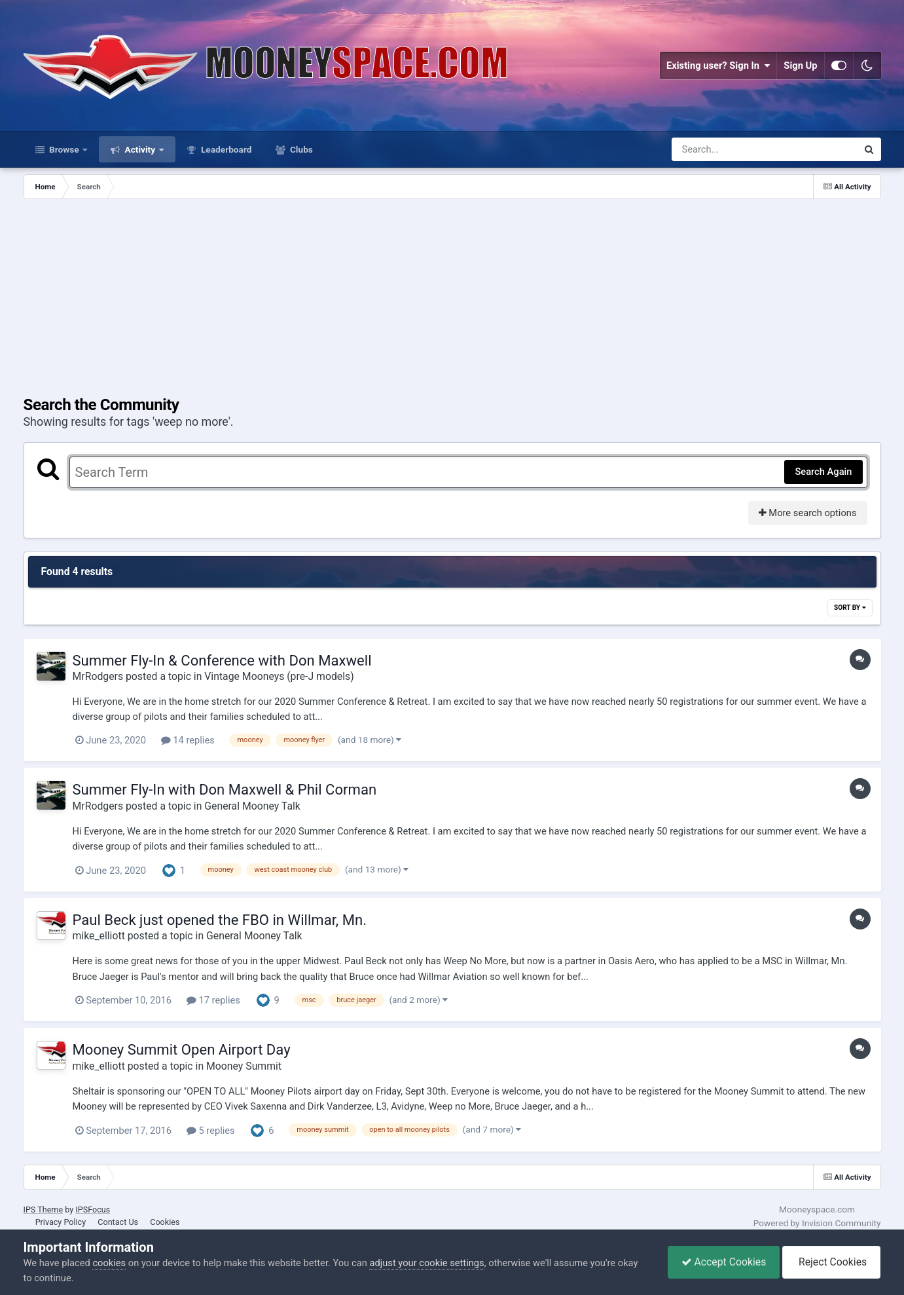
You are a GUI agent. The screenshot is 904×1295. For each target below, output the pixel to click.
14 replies (188, 740)
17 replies (213, 1000)
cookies (109, 1263)
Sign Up (800, 65)
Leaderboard (225, 149)
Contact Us (118, 1222)
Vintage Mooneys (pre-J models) (278, 676)
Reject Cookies (831, 1262)
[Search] (730, 149)
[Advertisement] (452, 297)
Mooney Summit (243, 1066)
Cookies (164, 1222)
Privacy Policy (60, 1222)
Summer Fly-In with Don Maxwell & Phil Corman (225, 789)
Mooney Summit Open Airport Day (182, 1049)
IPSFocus (92, 1209)
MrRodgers (98, 676)
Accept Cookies (724, 1262)
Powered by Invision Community (817, 1223)
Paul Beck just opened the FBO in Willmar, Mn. (220, 919)
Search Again (823, 472)
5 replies (211, 1130)
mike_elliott (99, 935)
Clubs (300, 149)
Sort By (849, 607)
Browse (64, 149)
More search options (808, 513)
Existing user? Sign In (718, 65)
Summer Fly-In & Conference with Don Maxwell (222, 660)
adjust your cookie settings (426, 1263)
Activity (139, 149)
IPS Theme (43, 1209)
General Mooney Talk (252, 806)
